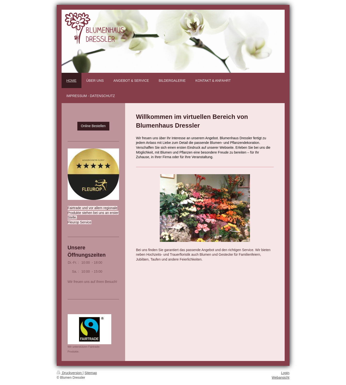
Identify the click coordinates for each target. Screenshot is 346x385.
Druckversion (70, 373)
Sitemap (91, 373)
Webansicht (281, 377)
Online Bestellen (93, 126)
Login (285, 373)
